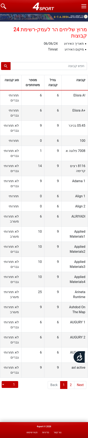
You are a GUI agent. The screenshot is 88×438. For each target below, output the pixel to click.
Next (80, 385)
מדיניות (45, 432)
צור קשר (58, 432)
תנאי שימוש (31, 432)
